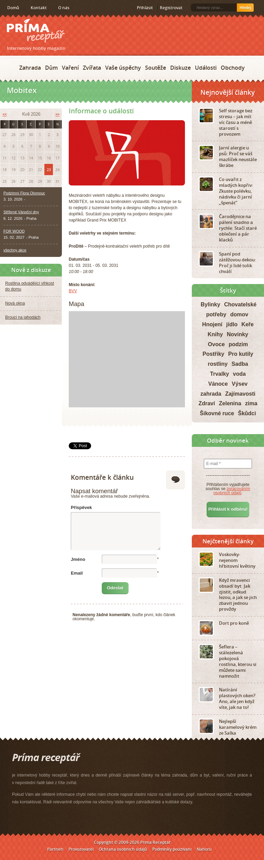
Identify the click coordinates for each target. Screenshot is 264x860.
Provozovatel (81, 849)
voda (239, 374)
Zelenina (230, 403)
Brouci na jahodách (23, 317)
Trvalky (219, 374)
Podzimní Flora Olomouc (24, 193)
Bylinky (210, 304)
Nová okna (15, 303)
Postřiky (213, 354)
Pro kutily (240, 354)
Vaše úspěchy (123, 67)
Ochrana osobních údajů (123, 849)
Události (206, 67)
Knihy (215, 334)
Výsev (240, 384)
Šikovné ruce (217, 413)
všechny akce (14, 250)
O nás (63, 8)
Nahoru (204, 849)
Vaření (70, 67)
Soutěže (155, 67)
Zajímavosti (240, 394)
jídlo (232, 324)
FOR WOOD (14, 231)
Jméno (78, 559)
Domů (13, 8)
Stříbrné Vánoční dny (21, 212)
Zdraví (206, 403)
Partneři (55, 849)
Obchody (233, 67)
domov (239, 314)
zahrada (210, 394)
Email (77, 573)
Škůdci (247, 413)
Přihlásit (145, 8)
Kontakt (39, 8)
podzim (238, 344)
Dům (51, 67)
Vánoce (218, 384)
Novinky (237, 334)
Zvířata (92, 67)
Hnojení (212, 324)
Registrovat (171, 8)
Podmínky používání (171, 849)
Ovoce (216, 344)
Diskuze (180, 67)
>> (57, 114)
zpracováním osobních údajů (231, 490)
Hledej (245, 7)
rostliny (218, 364)
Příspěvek (81, 507)
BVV (73, 290)
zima (251, 403)
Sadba (240, 364)
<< (4, 114)
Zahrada (30, 67)
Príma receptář (36, 31)
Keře (247, 324)
